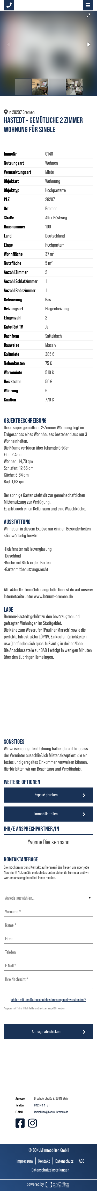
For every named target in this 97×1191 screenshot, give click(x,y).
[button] (88, 15)
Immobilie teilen (46, 813)
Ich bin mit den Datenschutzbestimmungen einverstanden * (48, 999)
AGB (81, 1161)
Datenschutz (64, 1161)
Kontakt (44, 1161)
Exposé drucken (46, 794)
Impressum (25, 1161)
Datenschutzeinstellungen (50, 1170)
